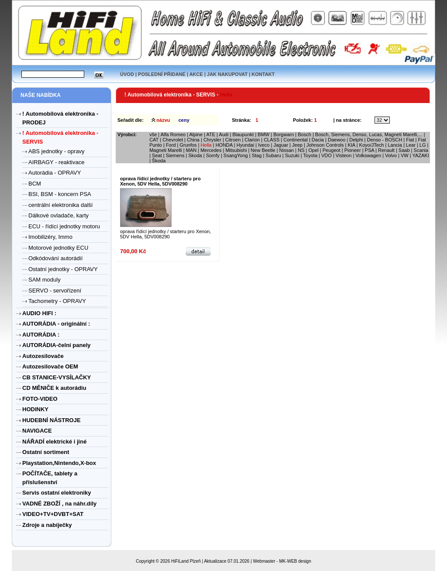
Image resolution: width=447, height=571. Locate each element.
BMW (263, 134)
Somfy (213, 155)
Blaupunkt (243, 134)
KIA (351, 145)
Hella (206, 145)
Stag (257, 155)
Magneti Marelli (165, 150)
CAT (153, 139)
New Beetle (263, 150)
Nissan (286, 150)
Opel (313, 150)
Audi (223, 134)
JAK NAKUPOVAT (227, 74)
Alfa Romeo (173, 134)
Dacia (318, 139)
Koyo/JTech (371, 145)
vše (153, 134)
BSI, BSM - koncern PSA (59, 194)
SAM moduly (44, 279)
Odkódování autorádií (55, 258)
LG (422, 145)
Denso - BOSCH (384, 139)
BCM (34, 183)
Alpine (196, 134)
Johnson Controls (325, 145)
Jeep (297, 145)
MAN (191, 150)
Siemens (175, 155)
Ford (171, 145)
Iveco (264, 145)
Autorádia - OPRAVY (54, 172)
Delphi (356, 139)
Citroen (233, 139)
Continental (295, 139)
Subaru (273, 155)
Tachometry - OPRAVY (57, 301)
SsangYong (236, 155)
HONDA (224, 145)
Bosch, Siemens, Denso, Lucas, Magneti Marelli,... (369, 134)
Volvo (391, 155)
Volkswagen (368, 155)
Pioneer (352, 150)
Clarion (252, 139)
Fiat (410, 139)
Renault (386, 150)
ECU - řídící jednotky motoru (64, 226)
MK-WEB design (295, 561)
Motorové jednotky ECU (58, 247)
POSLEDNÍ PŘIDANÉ (162, 74)
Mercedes (210, 150)
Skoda (195, 155)
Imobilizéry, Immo (50, 237)
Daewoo (336, 139)
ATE (210, 134)
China (193, 139)
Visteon (344, 155)
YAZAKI (420, 155)
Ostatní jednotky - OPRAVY (63, 269)
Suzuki (292, 155)
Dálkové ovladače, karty (58, 215)
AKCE (196, 74)
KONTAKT (263, 74)
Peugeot (331, 150)
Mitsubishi (236, 150)
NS (301, 150)
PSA (369, 150)
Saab (404, 150)
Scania (421, 150)
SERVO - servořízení (54, 290)
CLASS (271, 139)
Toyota (310, 155)
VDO (326, 155)
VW (405, 155)
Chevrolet (172, 139)
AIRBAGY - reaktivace (56, 162)
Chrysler (212, 139)
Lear (411, 145)
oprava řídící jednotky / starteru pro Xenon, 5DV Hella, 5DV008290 (160, 181)
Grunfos (187, 145)
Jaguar (280, 145)
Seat (157, 155)
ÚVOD (127, 74)
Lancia (395, 145)
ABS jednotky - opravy (56, 151)
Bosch (304, 134)
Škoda (158, 160)
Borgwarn (283, 134)
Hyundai (245, 145)
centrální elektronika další (60, 205)
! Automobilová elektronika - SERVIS (170, 95)
